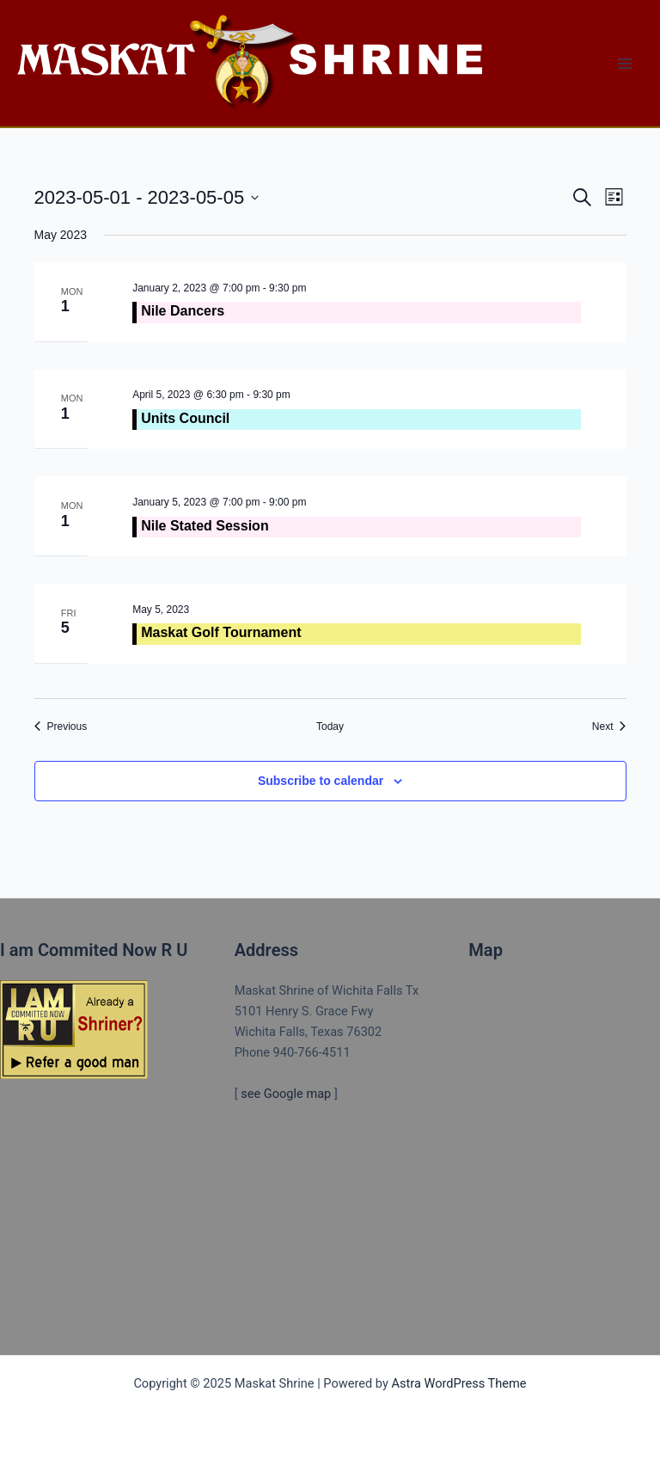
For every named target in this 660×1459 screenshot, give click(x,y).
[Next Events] (609, 727)
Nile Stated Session (205, 525)
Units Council (185, 418)
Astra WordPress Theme (458, 1383)
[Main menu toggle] (625, 64)
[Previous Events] (61, 727)
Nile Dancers (182, 310)
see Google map (286, 1093)
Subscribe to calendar (320, 781)
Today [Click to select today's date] (330, 726)
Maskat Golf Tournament (221, 632)
